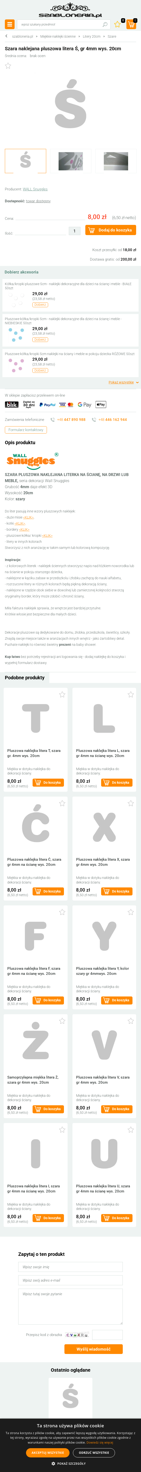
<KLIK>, (20, 523)
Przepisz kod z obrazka (44, 1335)
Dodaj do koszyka (115, 230)
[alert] (70, 1445)
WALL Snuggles (35, 189)
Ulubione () (122, 21)
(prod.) (134, 21)
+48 (71, 419)
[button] (70, 1463)
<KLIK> (28, 517)
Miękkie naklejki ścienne (58, 36)
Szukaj (104, 24)
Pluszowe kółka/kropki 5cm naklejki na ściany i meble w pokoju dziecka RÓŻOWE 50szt (70, 354)
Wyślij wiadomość (94, 1349)
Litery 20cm (91, 36)
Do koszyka (52, 782)
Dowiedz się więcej (100, 1442)
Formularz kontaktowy (26, 430)
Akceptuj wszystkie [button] (48, 1453)
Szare (112, 36)
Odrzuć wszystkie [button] (94, 1453)
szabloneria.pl (70, 10)
